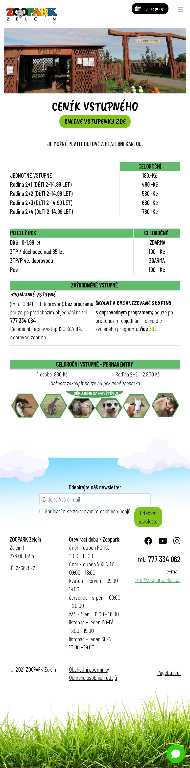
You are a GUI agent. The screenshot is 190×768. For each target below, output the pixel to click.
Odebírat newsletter (148, 517)
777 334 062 (164, 559)
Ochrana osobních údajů (93, 677)
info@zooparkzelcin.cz (157, 579)
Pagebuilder (169, 672)
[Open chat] (175, 754)
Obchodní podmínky (89, 669)
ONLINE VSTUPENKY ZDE (95, 121)
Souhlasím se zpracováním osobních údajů (87, 511)
